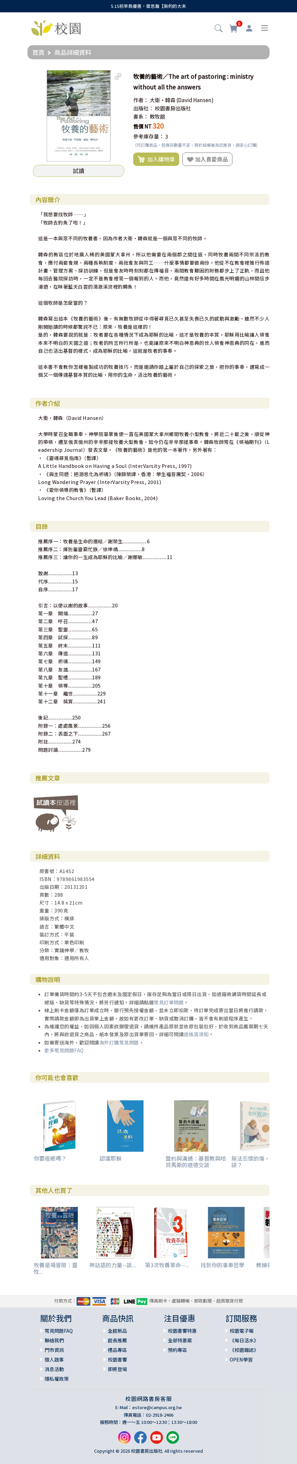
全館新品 (117, 1330)
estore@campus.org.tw (157, 1407)
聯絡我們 (54, 1340)
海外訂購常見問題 (119, 1042)
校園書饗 (117, 1359)
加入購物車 (156, 159)
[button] (218, 29)
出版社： (143, 108)
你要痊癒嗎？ (50, 1158)
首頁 (38, 52)
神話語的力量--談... (112, 1265)
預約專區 (177, 1349)
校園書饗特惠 (182, 1330)
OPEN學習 (241, 1359)
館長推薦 (117, 1340)
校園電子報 (242, 1330)
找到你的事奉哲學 (222, 1265)
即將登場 (117, 1369)
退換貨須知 (196, 1034)
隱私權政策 (57, 1378)
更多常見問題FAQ (64, 1050)
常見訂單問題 (169, 1002)
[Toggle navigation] (264, 28)
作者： (141, 100)
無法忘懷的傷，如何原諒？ (258, 1161)
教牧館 (157, 116)
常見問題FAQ (59, 1330)
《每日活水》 (244, 1340)
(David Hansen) (195, 100)
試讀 (78, 171)
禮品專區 (117, 1349)
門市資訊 (54, 1349)
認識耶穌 (111, 1158)
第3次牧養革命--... (167, 1265)
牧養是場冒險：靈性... (56, 1268)
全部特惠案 (180, 1340)
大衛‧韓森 (162, 100)
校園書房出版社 (173, 108)
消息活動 (54, 1369)
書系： (141, 116)
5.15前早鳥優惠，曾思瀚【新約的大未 (148, 6)
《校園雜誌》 (244, 1349)
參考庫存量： (148, 136)
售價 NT (142, 126)
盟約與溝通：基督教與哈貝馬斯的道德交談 (195, 1161)
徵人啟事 (54, 1359)
